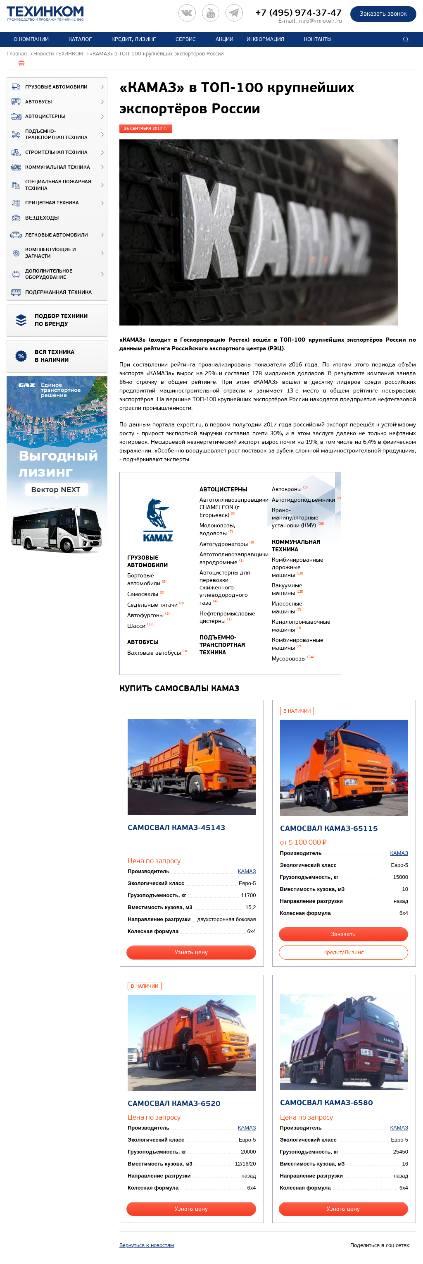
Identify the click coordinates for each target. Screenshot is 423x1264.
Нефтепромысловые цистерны (227, 617)
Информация (265, 39)
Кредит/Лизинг (343, 952)
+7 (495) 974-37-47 (298, 13)
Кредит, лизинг (134, 39)
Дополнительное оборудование (39, 274)
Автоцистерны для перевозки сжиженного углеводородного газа (225, 587)
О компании (31, 39)
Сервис (186, 39)
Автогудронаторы (227, 544)
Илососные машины (287, 607)
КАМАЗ (247, 871)
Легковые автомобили (47, 235)
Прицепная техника (43, 203)
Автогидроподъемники (306, 499)
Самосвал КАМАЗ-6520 (174, 1103)
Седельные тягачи (155, 604)
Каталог (80, 39)
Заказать (343, 934)
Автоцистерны (36, 116)
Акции (224, 39)
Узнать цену (191, 952)
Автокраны (290, 489)
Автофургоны (148, 615)
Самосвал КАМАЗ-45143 (177, 828)
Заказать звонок (383, 13)
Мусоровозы (293, 658)
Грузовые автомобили (47, 87)
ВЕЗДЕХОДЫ (33, 218)
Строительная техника (47, 152)
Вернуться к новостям (146, 1245)
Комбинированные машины (297, 644)
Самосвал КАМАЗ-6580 (326, 1103)
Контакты (318, 39)
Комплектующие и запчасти (41, 253)
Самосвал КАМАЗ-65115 (329, 828)
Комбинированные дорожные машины (297, 567)
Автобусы (29, 101)
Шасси (140, 626)
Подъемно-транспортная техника (47, 134)
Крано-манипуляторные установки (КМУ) (298, 518)
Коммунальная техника (48, 167)
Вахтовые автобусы (157, 652)
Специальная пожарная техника (49, 185)
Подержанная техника (49, 292)
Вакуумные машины (287, 589)
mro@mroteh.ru (320, 20)
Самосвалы (145, 594)
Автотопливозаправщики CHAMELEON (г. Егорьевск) (234, 507)
